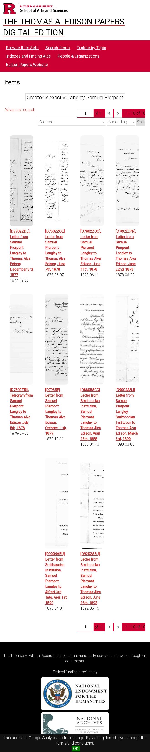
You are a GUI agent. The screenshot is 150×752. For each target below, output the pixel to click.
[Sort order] (121, 122)
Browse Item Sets (22, 47)
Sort (141, 121)
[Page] (85, 113)
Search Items (57, 47)
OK (76, 748)
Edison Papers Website (27, 64)
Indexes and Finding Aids (28, 56)
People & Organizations (79, 56)
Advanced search (20, 109)
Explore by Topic (91, 47)
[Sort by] (72, 122)
